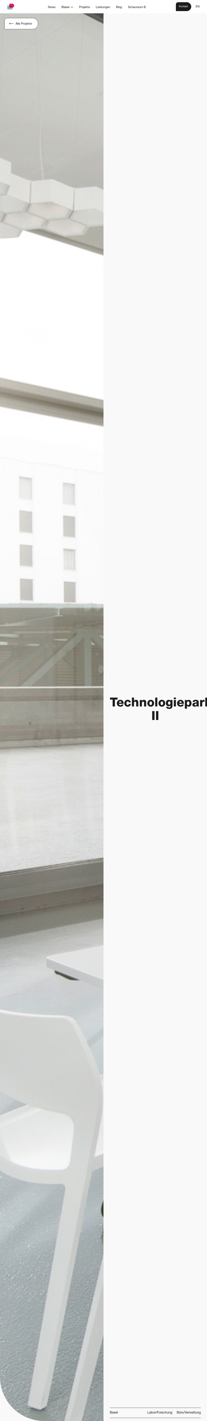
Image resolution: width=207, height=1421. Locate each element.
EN (198, 6)
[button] (67, 7)
